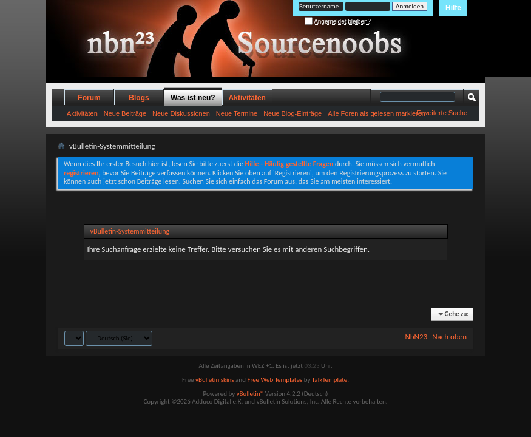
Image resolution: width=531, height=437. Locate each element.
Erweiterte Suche (441, 113)
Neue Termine (236, 113)
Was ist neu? (193, 97)
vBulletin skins (214, 380)
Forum (89, 97)
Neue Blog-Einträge (292, 113)
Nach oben (449, 336)
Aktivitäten (82, 113)
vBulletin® (250, 394)
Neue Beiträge (125, 113)
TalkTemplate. (330, 380)
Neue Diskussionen (181, 113)
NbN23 (416, 336)
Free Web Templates (274, 380)
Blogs (139, 97)
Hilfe (453, 8)
